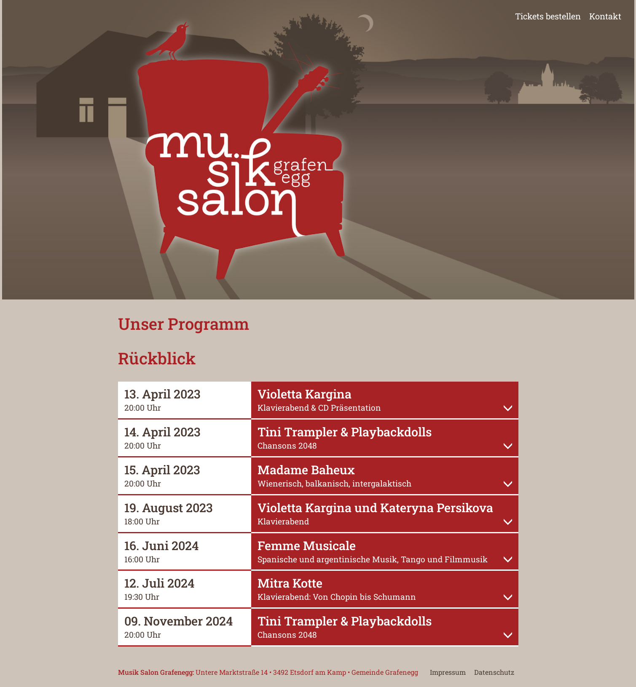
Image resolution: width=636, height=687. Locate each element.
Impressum (448, 672)
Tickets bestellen (548, 16)
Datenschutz (494, 672)
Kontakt (605, 16)
